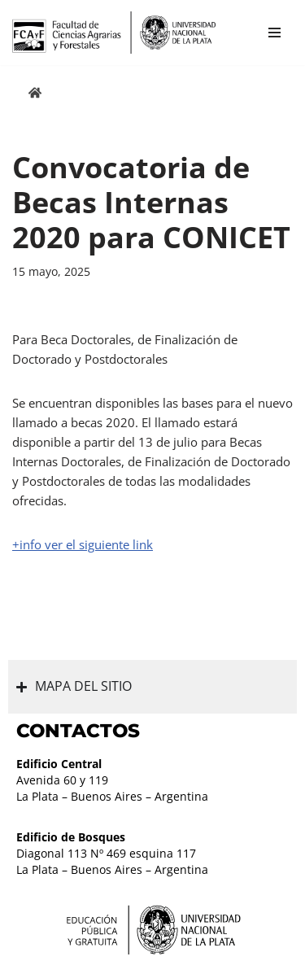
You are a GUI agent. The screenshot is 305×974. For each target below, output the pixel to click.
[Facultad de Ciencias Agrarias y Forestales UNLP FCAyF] (114, 32)
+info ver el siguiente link (82, 544)
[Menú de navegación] (274, 33)
